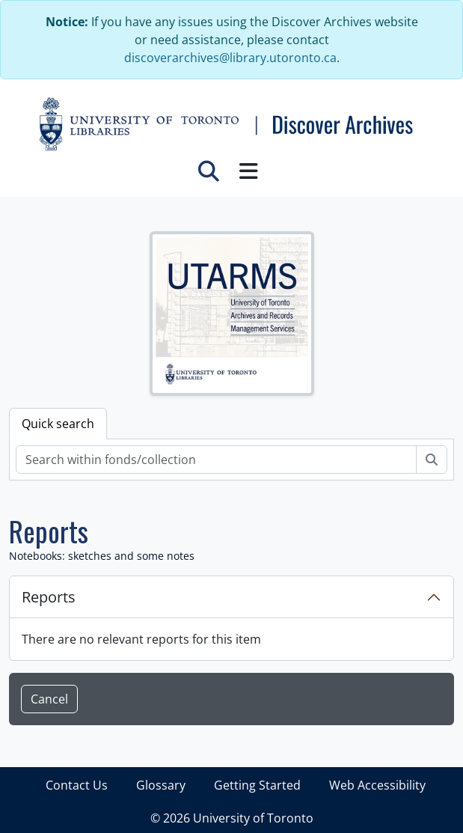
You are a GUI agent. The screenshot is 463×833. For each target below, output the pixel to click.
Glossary (160, 785)
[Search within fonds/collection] (216, 459)
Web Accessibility (377, 785)
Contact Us (77, 785)
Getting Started (257, 785)
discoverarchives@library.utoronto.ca (230, 57)
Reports (49, 597)
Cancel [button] (49, 699)
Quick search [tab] (58, 423)
